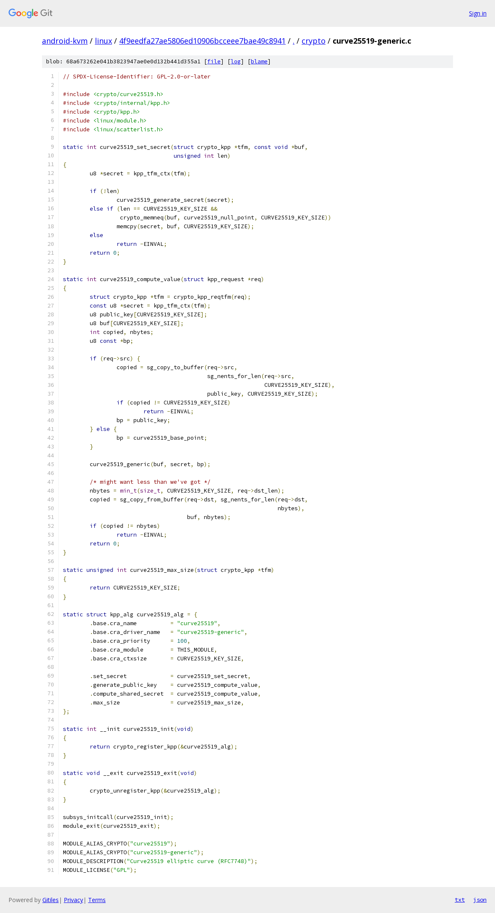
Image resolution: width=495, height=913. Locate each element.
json (480, 899)
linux (103, 41)
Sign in (478, 13)
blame (259, 61)
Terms (97, 900)
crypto (314, 41)
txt (460, 899)
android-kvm (65, 41)
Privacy (73, 900)
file (214, 61)
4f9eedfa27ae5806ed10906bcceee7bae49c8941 (202, 41)
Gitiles (50, 900)
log (236, 61)
